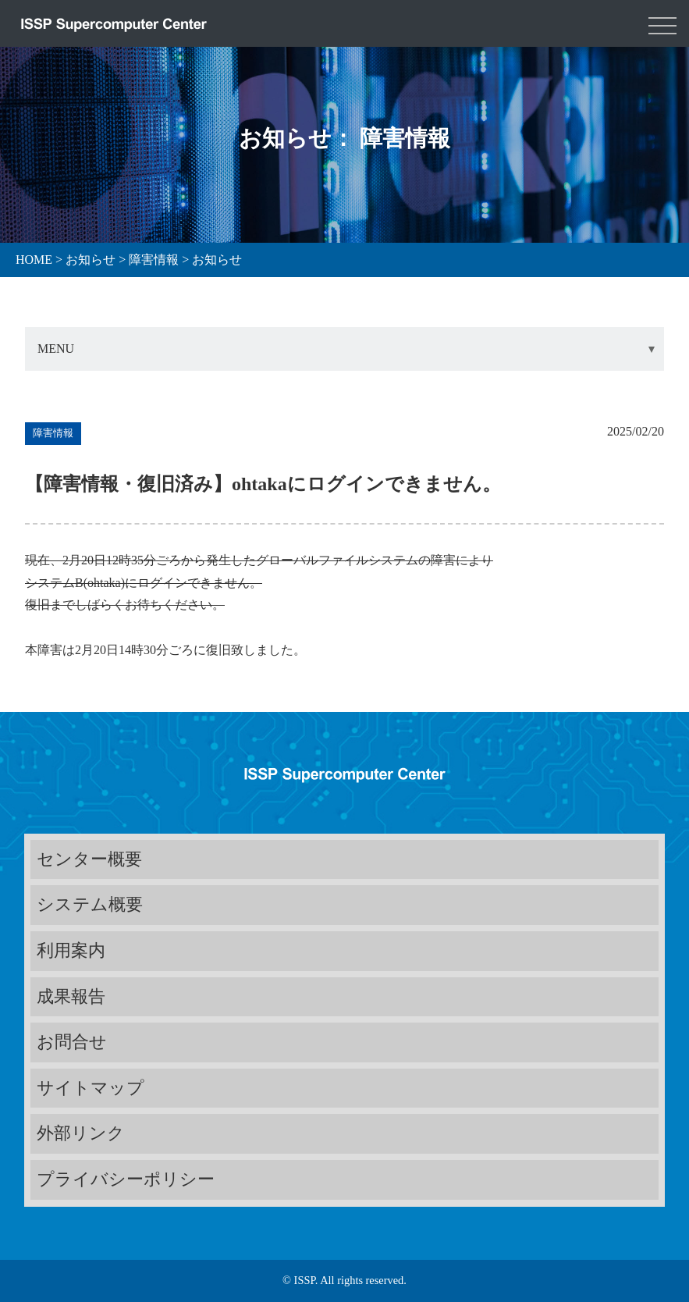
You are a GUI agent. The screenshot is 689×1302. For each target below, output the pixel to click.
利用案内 (71, 950)
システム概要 (90, 904)
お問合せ (72, 1041)
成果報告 (71, 996)
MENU (55, 348)
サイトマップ (90, 1087)
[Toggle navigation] (662, 23)
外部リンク (81, 1133)
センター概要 (89, 859)
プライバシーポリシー (126, 1179)
